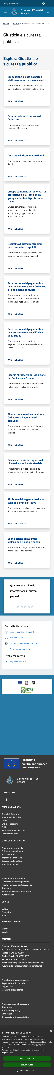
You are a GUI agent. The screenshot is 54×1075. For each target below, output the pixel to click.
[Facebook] (6, 799)
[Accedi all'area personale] (43, 3)
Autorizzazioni (8, 894)
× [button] (51, 1031)
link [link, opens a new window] (11, 1053)
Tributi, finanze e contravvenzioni (17, 884)
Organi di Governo (10, 814)
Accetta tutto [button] (27, 1058)
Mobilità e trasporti (11, 864)
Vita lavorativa (8, 854)
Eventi (5, 928)
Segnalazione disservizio (13, 983)
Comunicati (7, 912)
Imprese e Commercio (12, 857)
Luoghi (5, 932)
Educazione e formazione (13, 878)
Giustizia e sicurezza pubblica (15, 881)
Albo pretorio (8, 1007)
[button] (27, 1070)
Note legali (7, 1013)
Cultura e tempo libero (12, 851)
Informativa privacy (11, 1010)
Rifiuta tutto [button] (27, 1065)
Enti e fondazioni (10, 823)
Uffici (4, 820)
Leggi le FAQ (7, 986)
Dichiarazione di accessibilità (15, 1017)
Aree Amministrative (11, 817)
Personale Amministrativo (14, 830)
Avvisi (4, 915)
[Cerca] (48, 12)
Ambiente (6, 888)
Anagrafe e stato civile (12, 847)
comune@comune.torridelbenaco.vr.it (26, 962)
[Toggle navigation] (5, 11)
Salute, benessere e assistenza (16, 891)
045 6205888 (17, 952)
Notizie (5, 909)
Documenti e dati (10, 833)
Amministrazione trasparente (15, 1003)
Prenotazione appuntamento (15, 980)
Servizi (16, 23)
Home (6, 23)
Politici (5, 827)
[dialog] (27, 1051)
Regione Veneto (11, 3)
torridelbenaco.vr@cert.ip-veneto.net (24, 965)
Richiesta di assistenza (12, 989)
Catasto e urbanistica (12, 861)
